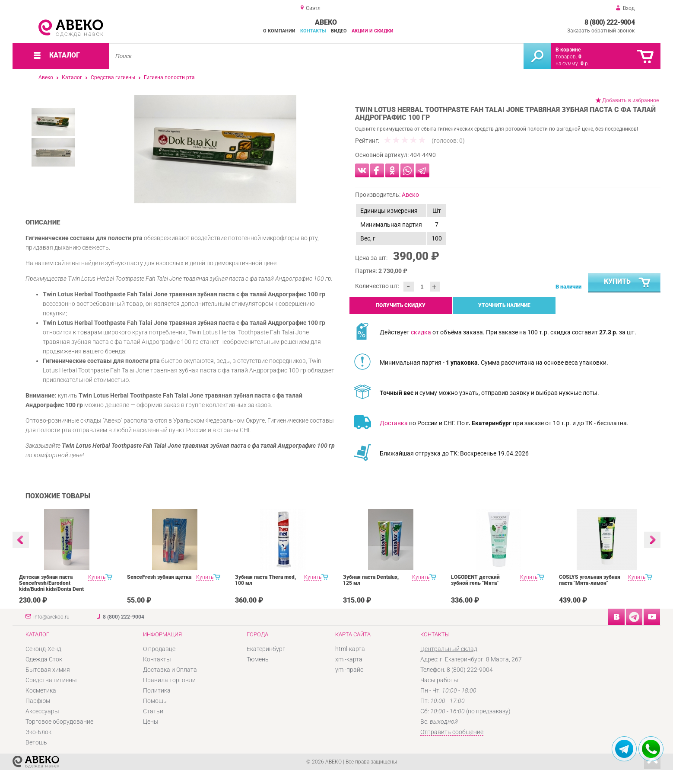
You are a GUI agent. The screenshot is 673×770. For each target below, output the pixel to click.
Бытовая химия (47, 669)
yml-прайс (349, 669)
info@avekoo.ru (51, 617)
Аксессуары (42, 711)
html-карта (350, 648)
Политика (157, 690)
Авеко (45, 77)
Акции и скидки (373, 31)
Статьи (153, 711)
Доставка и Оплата (170, 669)
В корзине (568, 50)
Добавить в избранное (630, 100)
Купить (627, 283)
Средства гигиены (113, 77)
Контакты (313, 31)
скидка (421, 332)
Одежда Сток (43, 659)
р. (585, 64)
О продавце (159, 648)
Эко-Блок (38, 731)
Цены (151, 721)
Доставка (394, 423)
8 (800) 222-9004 (609, 22)
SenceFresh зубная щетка (159, 577)
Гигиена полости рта (169, 77)
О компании (279, 31)
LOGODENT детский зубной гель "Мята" (475, 580)
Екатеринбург (266, 648)
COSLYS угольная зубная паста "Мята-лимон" (589, 580)
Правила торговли (169, 680)
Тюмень (258, 659)
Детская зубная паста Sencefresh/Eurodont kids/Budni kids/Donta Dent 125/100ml (51, 586)
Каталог (72, 77)
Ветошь (36, 742)
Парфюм (37, 700)
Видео (339, 31)
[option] (215, 149)
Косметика (40, 690)
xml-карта (348, 659)
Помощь (155, 700)
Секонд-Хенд (43, 648)
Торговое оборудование (59, 721)
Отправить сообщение (451, 731)
